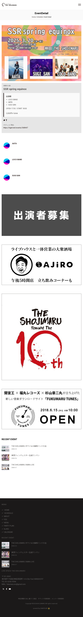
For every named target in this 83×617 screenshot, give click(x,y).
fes (4, 519)
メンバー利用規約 (58, 599)
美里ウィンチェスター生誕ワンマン (25, 455)
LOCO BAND (17, 160)
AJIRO (5, 529)
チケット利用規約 (44, 599)
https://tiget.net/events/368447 (15, 128)
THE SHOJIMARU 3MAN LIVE (22, 465)
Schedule (40, 17)
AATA (14, 143)
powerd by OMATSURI (41, 608)
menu (5, 523)
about (5, 516)
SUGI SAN (16, 176)
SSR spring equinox (14, 89)
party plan (8, 526)
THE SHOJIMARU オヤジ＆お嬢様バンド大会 (28, 446)
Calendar (7, 532)
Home (34, 17)
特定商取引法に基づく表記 (27, 599)
